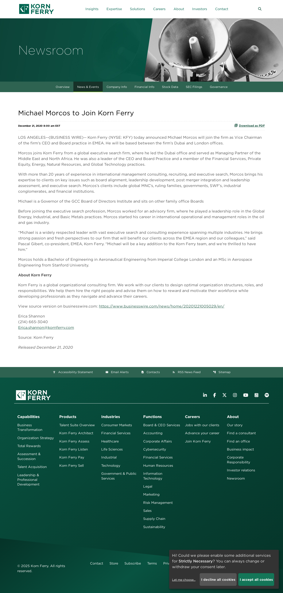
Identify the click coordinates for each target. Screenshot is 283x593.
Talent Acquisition (32, 467)
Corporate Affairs (157, 441)
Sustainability (154, 527)
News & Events (88, 87)
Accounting (153, 433)
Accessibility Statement (73, 372)
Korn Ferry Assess (74, 441)
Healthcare (110, 441)
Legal (147, 486)
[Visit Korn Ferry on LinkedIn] (205, 395)
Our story (235, 425)
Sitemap (221, 372)
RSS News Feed (186, 372)
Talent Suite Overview (77, 425)
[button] (259, 9)
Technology (110, 466)
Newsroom (236, 478)
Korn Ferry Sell (71, 466)
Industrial (109, 457)
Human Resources (158, 466)
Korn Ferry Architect (76, 433)
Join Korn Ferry (198, 441)
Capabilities (28, 416)
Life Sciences (112, 449)
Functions (152, 416)
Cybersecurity (154, 449)
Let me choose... (183, 579)
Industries (110, 416)
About (233, 416)
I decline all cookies (218, 580)
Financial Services (116, 433)
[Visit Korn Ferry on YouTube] (245, 395)
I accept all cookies (256, 580)
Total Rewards (29, 446)
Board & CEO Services (161, 425)
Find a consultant (241, 433)
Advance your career (202, 433)
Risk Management (158, 503)
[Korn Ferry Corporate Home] (36, 9)
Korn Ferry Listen (73, 449)
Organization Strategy (35, 438)
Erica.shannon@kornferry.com (46, 327)
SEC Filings (194, 87)
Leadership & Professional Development (28, 480)
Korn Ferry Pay (71, 457)
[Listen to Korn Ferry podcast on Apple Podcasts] (256, 395)
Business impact (240, 449)
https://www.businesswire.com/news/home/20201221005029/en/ (161, 306)
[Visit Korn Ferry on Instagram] (235, 395)
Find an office (238, 441)
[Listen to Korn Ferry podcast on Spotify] (267, 395)
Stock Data (170, 87)
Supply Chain (154, 519)
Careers (192, 416)
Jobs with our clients (202, 425)
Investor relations (241, 470)
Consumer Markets (116, 425)
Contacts (150, 372)
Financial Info (144, 87)
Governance (219, 87)
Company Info (116, 87)
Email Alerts (117, 372)
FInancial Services (158, 457)
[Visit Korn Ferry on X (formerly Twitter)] (224, 395)
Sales (147, 511)
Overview (63, 87)
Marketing (151, 494)
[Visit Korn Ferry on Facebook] (214, 395)
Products (67, 416)
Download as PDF (249, 125)
